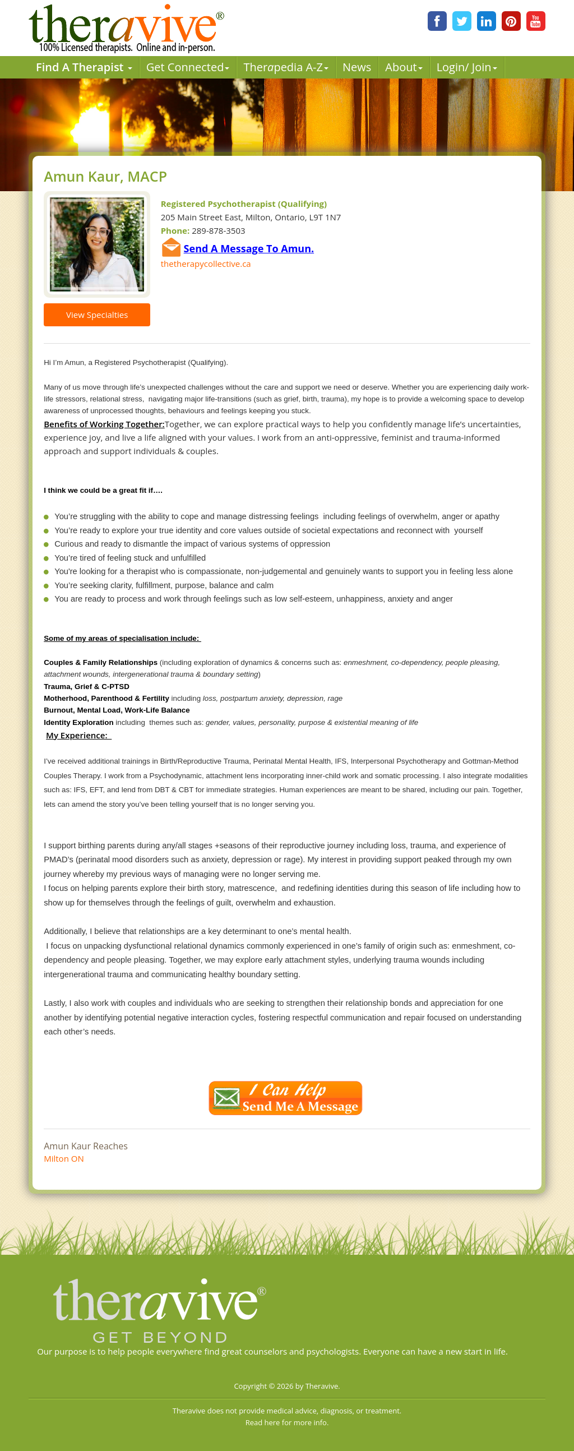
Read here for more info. (287, 1422)
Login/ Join (467, 67)
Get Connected (188, 67)
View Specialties (97, 314)
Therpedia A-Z (285, 67)
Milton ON (64, 1158)
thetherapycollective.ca (206, 263)
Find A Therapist (84, 67)
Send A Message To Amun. (249, 248)
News (356, 67)
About (403, 67)
